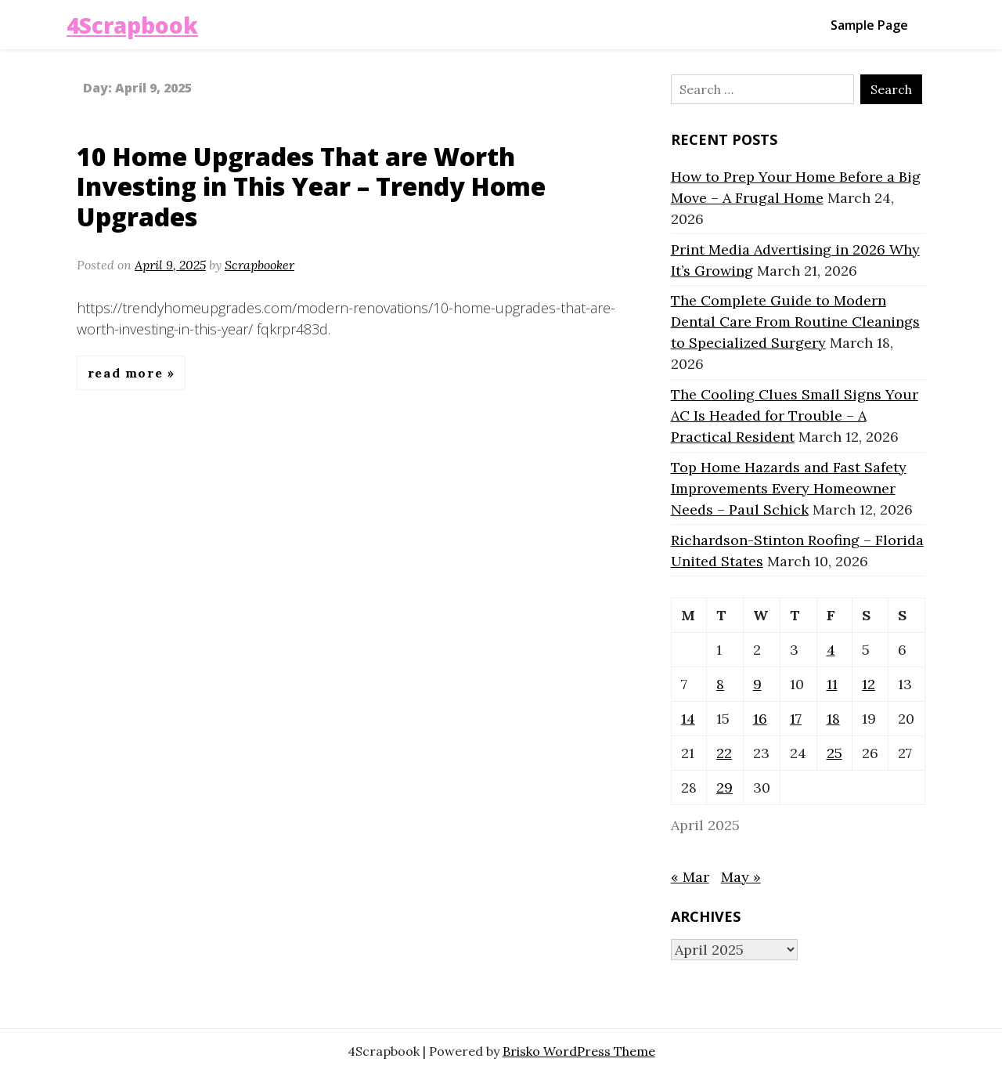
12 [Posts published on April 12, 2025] (868, 684)
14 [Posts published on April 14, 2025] (688, 719)
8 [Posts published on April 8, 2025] (720, 684)
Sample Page (869, 25)
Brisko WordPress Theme (579, 1051)
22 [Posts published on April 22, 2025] (724, 753)
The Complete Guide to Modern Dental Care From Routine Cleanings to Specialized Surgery (795, 321)
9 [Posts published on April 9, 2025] (757, 684)
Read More (128, 373)
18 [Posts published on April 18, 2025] (833, 719)
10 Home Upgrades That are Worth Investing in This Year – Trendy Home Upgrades (311, 186)
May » (741, 877)
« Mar (690, 877)
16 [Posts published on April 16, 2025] (760, 719)
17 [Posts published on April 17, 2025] (796, 719)
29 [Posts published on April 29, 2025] (724, 788)
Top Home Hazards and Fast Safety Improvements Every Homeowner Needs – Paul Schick (788, 488)
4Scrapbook (132, 25)
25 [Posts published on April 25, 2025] (834, 753)
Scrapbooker (259, 265)
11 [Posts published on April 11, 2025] (832, 684)
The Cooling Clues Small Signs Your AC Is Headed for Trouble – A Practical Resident (794, 415)
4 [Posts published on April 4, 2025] (831, 650)
